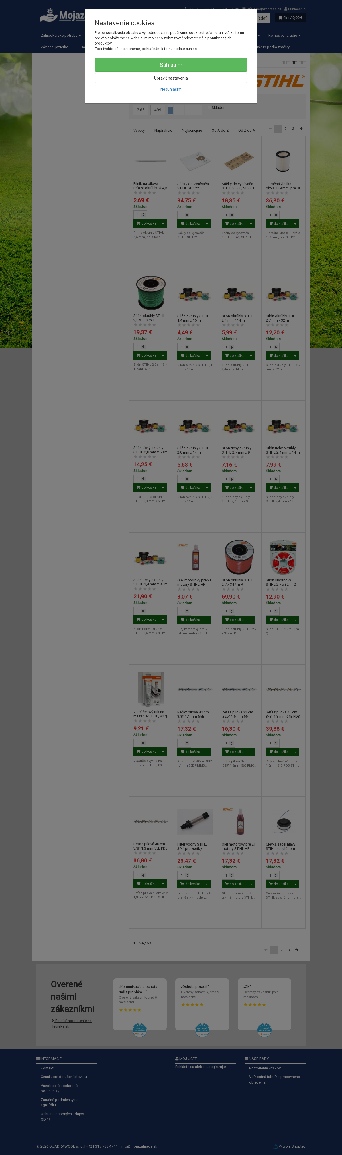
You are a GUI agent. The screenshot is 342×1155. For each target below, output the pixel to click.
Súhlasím (171, 64)
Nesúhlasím (171, 89)
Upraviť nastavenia (171, 78)
